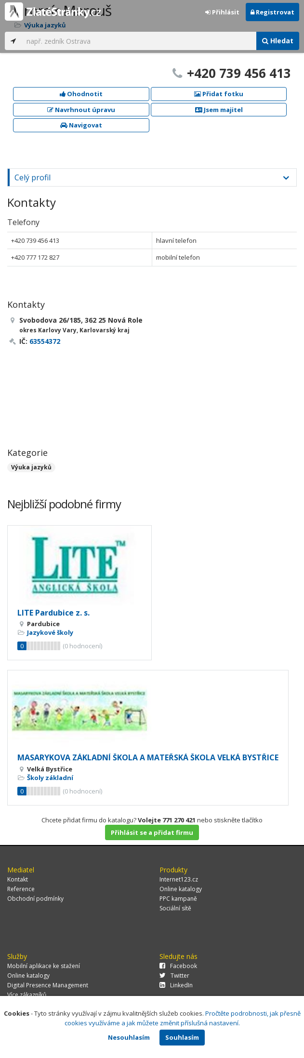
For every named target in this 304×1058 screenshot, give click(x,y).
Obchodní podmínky (35, 898)
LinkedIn (176, 985)
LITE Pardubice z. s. (53, 612)
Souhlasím (182, 1037)
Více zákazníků (26, 995)
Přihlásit (222, 12)
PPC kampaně (178, 898)
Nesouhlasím (129, 1037)
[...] (139, 41)
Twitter (174, 975)
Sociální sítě (175, 908)
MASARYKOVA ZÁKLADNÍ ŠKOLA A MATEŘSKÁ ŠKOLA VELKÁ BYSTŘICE (147, 757)
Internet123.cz (178, 879)
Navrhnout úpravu (81, 109)
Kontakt (17, 879)
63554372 (44, 341)
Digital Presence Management (47, 985)
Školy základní (50, 777)
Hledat (277, 40)
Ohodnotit (81, 93)
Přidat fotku (218, 93)
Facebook (178, 966)
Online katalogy (180, 889)
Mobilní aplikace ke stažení (43, 966)
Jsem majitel (219, 109)
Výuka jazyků (31, 467)
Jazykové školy (50, 632)
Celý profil (32, 177)
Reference (21, 889)
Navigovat (81, 125)
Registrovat (272, 12)
